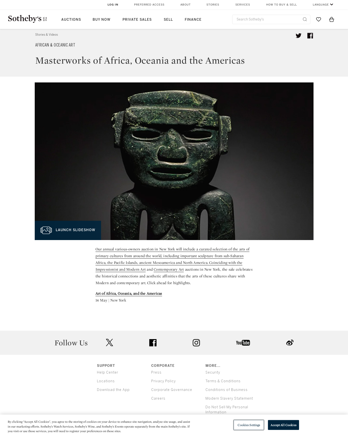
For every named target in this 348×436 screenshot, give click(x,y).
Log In (113, 4)
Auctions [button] (71, 20)
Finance (193, 20)
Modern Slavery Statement (229, 398)
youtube (243, 343)
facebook (153, 342)
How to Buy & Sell (281, 4)
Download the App (113, 390)
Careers (158, 398)
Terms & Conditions (223, 381)
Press (156, 372)
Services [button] (242, 4)
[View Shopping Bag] (331, 19)
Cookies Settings (249, 425)
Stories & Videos (46, 34)
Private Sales (137, 20)
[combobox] (271, 19)
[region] (174, 425)
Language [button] (321, 4)
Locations (106, 381)
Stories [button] (212, 4)
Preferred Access (149, 4)
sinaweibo (289, 343)
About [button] (185, 4)
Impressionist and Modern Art (121, 269)
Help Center (107, 372)
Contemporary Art (169, 269)
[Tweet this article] (298, 36)
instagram (196, 342)
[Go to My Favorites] (318, 19)
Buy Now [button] (101, 20)
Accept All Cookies (283, 425)
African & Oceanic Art (55, 45)
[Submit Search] (305, 19)
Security (212, 372)
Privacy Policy (163, 381)
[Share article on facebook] (310, 36)
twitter (109, 342)
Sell (168, 20)
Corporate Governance (171, 390)
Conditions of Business (226, 390)
